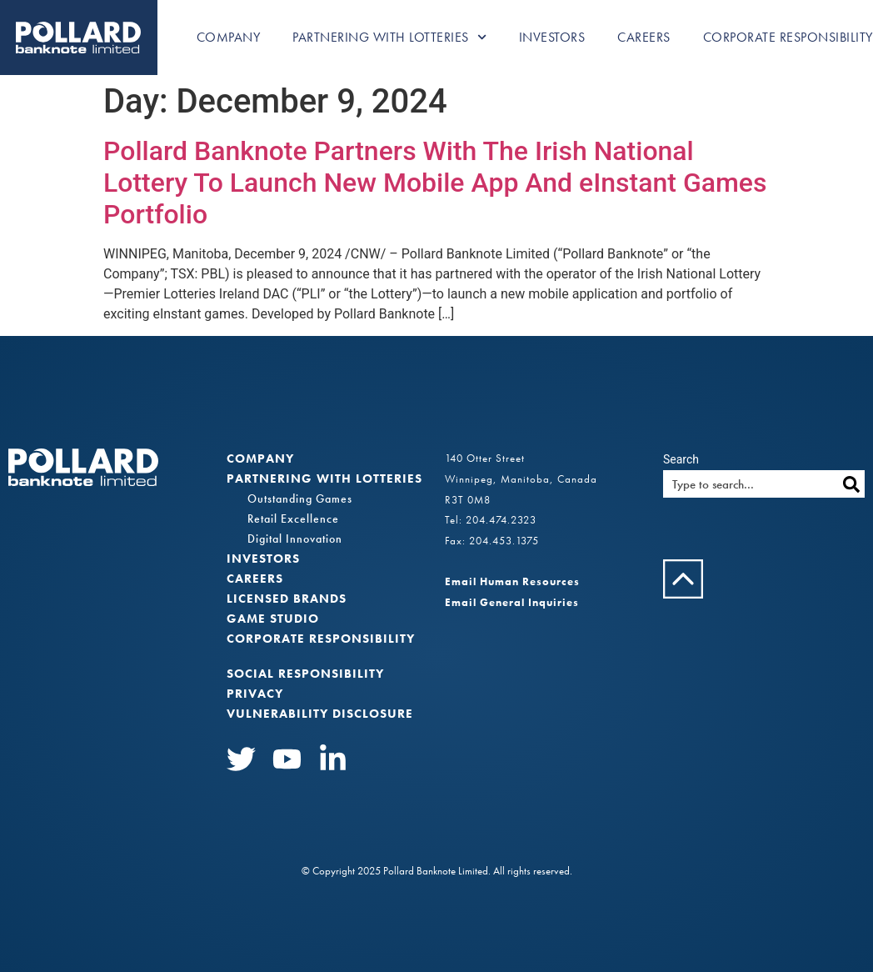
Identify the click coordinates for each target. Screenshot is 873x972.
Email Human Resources (512, 581)
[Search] (851, 484)
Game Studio (273, 618)
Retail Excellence (293, 518)
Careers (644, 37)
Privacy (255, 693)
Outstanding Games (299, 498)
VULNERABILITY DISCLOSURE (320, 713)
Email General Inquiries (512, 602)
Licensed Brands (287, 598)
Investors (552, 37)
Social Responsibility (305, 673)
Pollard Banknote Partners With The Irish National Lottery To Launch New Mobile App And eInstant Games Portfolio (434, 183)
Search (681, 459)
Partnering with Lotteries (389, 37)
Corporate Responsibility (788, 37)
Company (229, 37)
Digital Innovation (294, 538)
